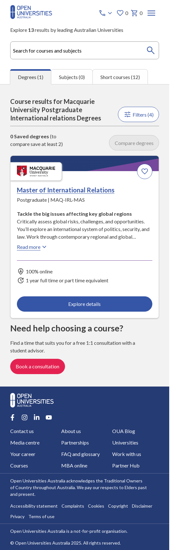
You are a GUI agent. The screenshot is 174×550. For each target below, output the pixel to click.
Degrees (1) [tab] (30, 77)
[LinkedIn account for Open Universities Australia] (37, 417)
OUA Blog (123, 431)
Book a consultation (37, 366)
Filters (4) (139, 114)
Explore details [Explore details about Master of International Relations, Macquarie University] (85, 303)
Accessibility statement (34, 506)
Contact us (22, 431)
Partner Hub (125, 465)
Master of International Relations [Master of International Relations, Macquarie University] (65, 189)
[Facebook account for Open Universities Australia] (12, 417)
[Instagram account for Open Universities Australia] (24, 417)
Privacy (17, 516)
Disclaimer (142, 506)
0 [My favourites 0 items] (122, 13)
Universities (125, 442)
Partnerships (75, 442)
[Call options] (106, 13)
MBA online (74, 465)
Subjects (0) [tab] (72, 77)
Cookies (96, 506)
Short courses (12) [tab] (120, 77)
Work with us (126, 454)
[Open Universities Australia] (31, 17)
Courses (19, 465)
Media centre (25, 442)
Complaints (73, 506)
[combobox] (84, 50)
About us (71, 431)
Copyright (118, 506)
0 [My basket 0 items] (136, 13)
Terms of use (41, 516)
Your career (22, 454)
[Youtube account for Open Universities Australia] (49, 417)
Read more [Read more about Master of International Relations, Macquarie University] (32, 246)
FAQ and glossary (80, 454)
